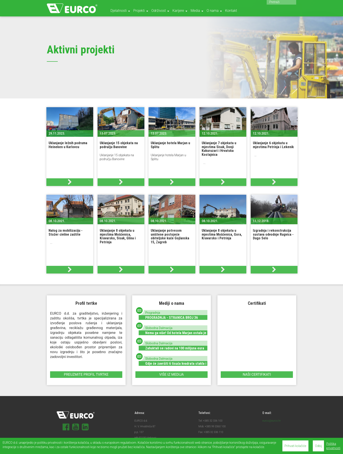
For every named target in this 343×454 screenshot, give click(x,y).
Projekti (139, 11)
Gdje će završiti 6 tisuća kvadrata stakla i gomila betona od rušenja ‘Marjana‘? (175, 365)
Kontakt (231, 11)
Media (195, 11)
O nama (212, 11)
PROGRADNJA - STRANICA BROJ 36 (171, 318)
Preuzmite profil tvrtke (86, 374)
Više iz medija (171, 374)
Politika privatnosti (333, 446)
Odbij (318, 446)
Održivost (158, 11)
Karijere (178, 11)
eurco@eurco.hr (271, 420)
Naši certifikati (257, 374)
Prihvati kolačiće (295, 446)
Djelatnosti (118, 11)
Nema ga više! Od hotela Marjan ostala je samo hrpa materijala (175, 335)
